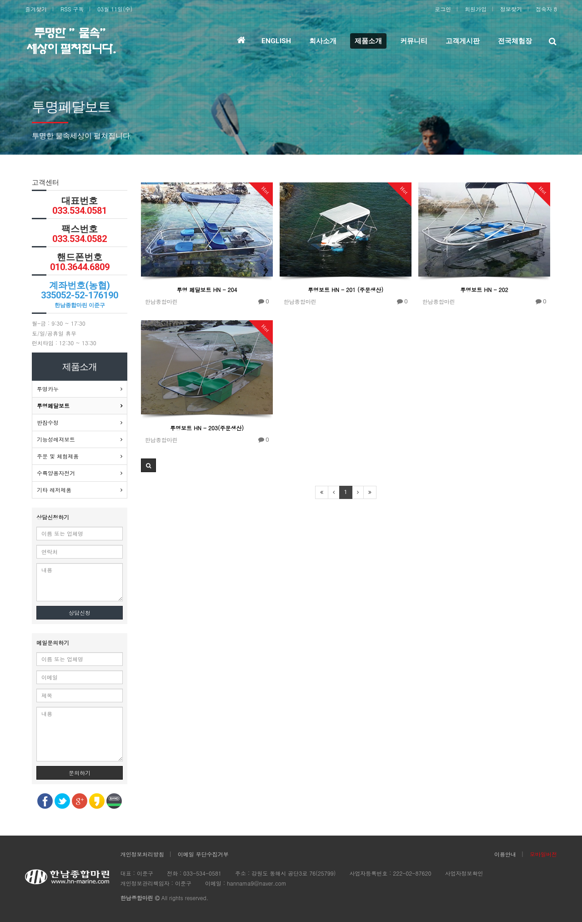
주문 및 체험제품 (58, 456)
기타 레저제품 (54, 490)
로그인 (443, 9)
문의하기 (79, 772)
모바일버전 (543, 854)
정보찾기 (511, 9)
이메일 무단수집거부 (203, 854)
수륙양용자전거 (56, 473)
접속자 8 (546, 9)
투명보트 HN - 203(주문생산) (207, 428)
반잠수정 (48, 422)
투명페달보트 (53, 405)
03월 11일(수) (114, 9)
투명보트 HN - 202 (484, 289)
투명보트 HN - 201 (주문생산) (345, 289)
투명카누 (48, 389)
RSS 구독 (72, 9)
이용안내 (505, 854)
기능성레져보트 (56, 439)
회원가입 (476, 9)
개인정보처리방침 (142, 854)
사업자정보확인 (464, 873)
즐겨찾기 (36, 9)
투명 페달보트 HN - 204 (206, 289)
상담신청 (79, 612)
